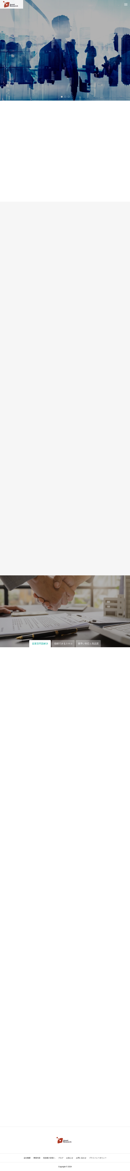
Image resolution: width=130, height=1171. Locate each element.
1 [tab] (62, 96)
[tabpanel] (65, 50)
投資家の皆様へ (49, 1158)
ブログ (60, 1158)
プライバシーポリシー (97, 1158)
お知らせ (69, 1158)
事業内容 (36, 1158)
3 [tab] (69, 96)
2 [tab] (65, 96)
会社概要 (27, 1158)
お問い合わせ (81, 1158)
